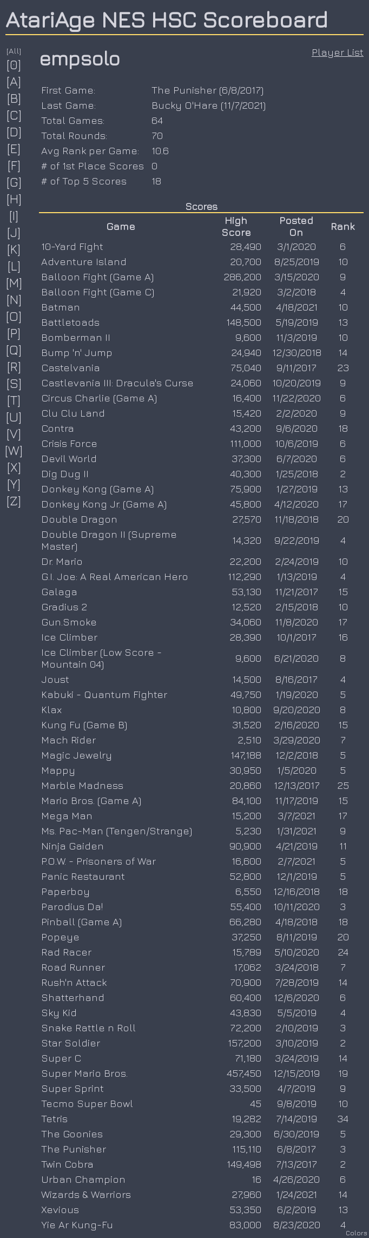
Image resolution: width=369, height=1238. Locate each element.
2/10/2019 (296, 1027)
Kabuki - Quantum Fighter (104, 694)
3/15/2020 (296, 276)
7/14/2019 (296, 1118)
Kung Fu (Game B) (84, 724)
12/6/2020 (296, 997)
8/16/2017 (296, 679)
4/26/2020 (296, 1179)
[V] (14, 433)
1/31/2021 (296, 831)
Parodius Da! (72, 906)
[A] (14, 81)
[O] (14, 316)
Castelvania (70, 367)
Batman (60, 307)
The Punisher (183, 90)
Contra (57, 428)
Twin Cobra (67, 1164)
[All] (14, 50)
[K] (14, 248)
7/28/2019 (297, 982)
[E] (14, 148)
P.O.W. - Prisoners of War (98, 861)
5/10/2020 (296, 952)
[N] (14, 299)
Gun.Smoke (69, 622)
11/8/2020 (296, 622)
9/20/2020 (296, 709)
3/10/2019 (296, 1043)
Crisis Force (69, 443)
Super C (61, 1058)
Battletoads (70, 322)
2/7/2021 (296, 861)
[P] (14, 332)
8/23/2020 (296, 1224)
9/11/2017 (296, 367)
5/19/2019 (296, 322)
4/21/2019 (297, 846)
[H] (14, 198)
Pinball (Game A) (81, 921)
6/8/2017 (241, 90)
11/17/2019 (296, 800)
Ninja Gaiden (72, 846)
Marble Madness (82, 785)
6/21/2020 (296, 658)
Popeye (60, 937)
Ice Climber (69, 637)
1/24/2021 (296, 1194)
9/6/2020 (297, 428)
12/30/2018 (296, 352)
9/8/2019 (297, 1103)
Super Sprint (72, 1088)
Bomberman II (75, 337)
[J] (14, 232)
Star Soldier (70, 1043)
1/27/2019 (297, 489)
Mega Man (67, 815)
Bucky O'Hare (184, 105)
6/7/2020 (296, 458)
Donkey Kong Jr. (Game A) (104, 504)
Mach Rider (68, 740)
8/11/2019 (296, 937)
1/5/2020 (297, 770)
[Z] (14, 500)
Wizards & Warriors (86, 1194)
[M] (14, 282)
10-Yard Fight (72, 246)
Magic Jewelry (76, 755)
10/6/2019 (296, 443)
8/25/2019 (296, 261)
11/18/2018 (296, 519)
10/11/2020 (296, 906)
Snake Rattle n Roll (88, 1027)
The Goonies (72, 1134)
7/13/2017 (296, 1164)
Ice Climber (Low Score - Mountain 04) (101, 658)
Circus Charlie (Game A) (99, 398)
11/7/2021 (243, 105)
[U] (14, 416)
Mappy (58, 770)
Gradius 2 (64, 607)
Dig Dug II (65, 473)
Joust (55, 679)
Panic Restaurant (83, 876)
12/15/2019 (296, 1073)
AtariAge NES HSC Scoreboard (166, 18)
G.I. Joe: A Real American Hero (114, 576)
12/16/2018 (296, 891)
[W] (14, 450)
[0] (14, 64)
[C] (14, 114)
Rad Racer (66, 952)
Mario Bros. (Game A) (91, 800)
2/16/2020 (296, 724)
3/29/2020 (296, 740)
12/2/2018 (296, 755)
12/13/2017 (297, 785)
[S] (14, 383)
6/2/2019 (296, 1209)
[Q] (14, 349)
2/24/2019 (297, 561)
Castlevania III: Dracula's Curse (117, 382)
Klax (51, 709)
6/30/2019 (296, 1134)
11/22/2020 (296, 398)
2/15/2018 (296, 607)
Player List (338, 52)
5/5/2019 (297, 1012)
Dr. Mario (62, 561)
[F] (14, 165)
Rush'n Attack (74, 982)
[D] (14, 131)
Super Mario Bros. (84, 1073)
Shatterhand (72, 997)
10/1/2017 (296, 637)
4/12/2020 (296, 504)
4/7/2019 (296, 1088)
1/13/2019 (296, 576)
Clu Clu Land (73, 413)
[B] (14, 98)
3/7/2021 (296, 815)
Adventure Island (84, 261)
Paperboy (65, 891)
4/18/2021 (297, 307)
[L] (14, 265)
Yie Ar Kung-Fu (77, 1224)
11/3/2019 (296, 337)
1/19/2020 (296, 694)
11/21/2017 (296, 591)
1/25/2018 (296, 473)
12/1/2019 (296, 876)
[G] (14, 181)
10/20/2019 (296, 382)
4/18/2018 (296, 921)
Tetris (54, 1118)
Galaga (59, 591)
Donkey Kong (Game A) (97, 489)
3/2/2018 (296, 292)
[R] (14, 366)
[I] (14, 215)
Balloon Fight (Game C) (97, 292)
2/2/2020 (296, 413)
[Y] (14, 483)
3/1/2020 (296, 246)
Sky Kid (59, 1012)
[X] (14, 467)
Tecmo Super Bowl (87, 1103)
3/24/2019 (297, 1058)
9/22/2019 (296, 540)
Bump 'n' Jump (77, 352)
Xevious (60, 1209)
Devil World (69, 458)
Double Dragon (79, 519)
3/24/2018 (297, 967)
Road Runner (73, 967)
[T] (14, 399)
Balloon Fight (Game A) (97, 276)
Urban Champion (83, 1179)
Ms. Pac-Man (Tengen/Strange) (116, 831)
